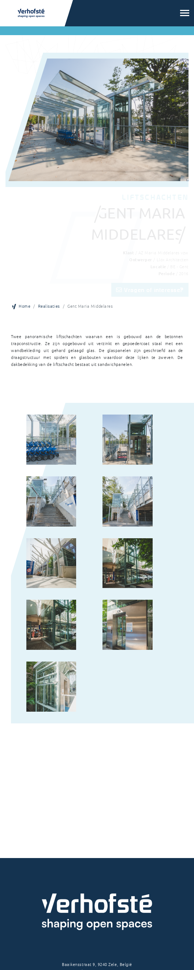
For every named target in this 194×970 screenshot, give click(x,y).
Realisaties (49, 306)
